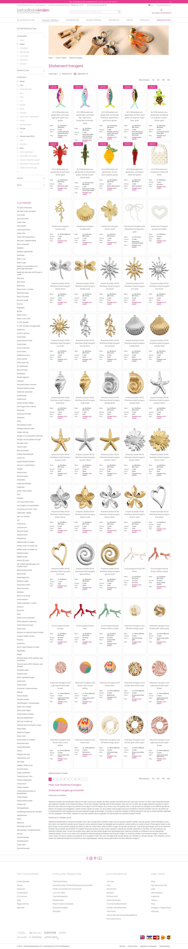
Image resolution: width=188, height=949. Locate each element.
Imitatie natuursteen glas (32, 167)
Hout (32, 93)
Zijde (32, 140)
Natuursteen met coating (32, 156)
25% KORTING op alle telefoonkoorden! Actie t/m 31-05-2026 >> (93, 2)
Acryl (32, 97)
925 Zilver (32, 144)
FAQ (153, 904)
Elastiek (32, 105)
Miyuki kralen (58, 900)
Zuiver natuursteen (32, 152)
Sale (19, 900)
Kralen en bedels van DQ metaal (67, 889)
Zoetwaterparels (60, 896)
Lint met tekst (59, 893)
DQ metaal (22, 896)
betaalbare (33, 11)
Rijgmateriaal (32, 52)
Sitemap (155, 911)
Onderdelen (32, 48)
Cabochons (32, 60)
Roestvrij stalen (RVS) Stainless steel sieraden (73, 885)
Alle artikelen (157, 893)
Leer (32, 101)
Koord (32, 109)
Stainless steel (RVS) (32, 136)
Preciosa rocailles (60, 908)
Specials (20, 908)
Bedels (32, 44)
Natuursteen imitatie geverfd (32, 164)
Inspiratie (21, 889)
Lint (32, 132)
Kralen (32, 40)
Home (51, 58)
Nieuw (19, 885)
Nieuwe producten (159, 885)
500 (168, 80)
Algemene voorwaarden (148, 946)
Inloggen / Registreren (161, 11)
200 (163, 80)
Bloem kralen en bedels (63, 904)
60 (153, 80)
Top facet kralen (60, 882)
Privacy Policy (133, 946)
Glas (32, 85)
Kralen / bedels (61, 58)
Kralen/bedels (23, 882)
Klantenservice (163, 5)
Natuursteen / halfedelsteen (32, 116)
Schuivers (32, 64)
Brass (32, 148)
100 (158, 80)
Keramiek (32, 112)
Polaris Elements (32, 89)
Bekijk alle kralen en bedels (58, 773)
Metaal (32, 81)
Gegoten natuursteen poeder (32, 160)
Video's (154, 900)
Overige (32, 128)
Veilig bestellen (164, 946)
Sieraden (57, 911)
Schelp (32, 120)
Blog (153, 882)
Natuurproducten (32, 124)
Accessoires (32, 56)
